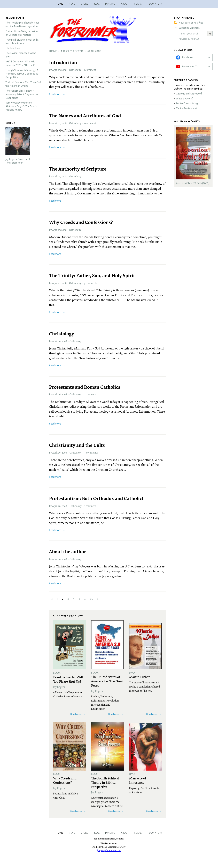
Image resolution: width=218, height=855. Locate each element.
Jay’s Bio (110, 3)
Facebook (187, 57)
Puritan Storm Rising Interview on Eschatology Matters (21, 33)
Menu (71, 3)
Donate (154, 833)
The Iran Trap (12, 48)
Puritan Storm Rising (187, 103)
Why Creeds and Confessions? (64, 780)
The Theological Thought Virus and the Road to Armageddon (22, 24)
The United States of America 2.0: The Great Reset (107, 681)
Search (139, 3)
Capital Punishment (186, 108)
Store (84, 3)
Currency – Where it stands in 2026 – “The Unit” (20, 63)
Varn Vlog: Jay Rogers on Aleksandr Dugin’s (21, 106)
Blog (97, 3)
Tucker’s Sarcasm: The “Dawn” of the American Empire (23, 84)
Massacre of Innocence (137, 780)
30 (91, 599)
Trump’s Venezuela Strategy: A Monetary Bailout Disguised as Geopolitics (21, 73)
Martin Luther (139, 677)
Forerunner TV (190, 66)
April (55, 69)
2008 (64, 69)
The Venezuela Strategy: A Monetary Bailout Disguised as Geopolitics (21, 94)
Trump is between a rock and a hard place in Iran (21, 41)
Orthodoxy (75, 69)
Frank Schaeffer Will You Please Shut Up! (68, 679)
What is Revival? (184, 98)
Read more (55, 94)
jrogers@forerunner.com (109, 850)
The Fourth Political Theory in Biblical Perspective (105, 782)
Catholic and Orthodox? (189, 93)
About (125, 3)
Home (59, 3)
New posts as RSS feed (191, 22)
